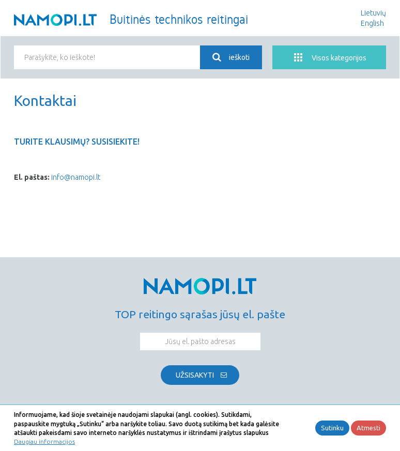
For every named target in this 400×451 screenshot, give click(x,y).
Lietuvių (373, 13)
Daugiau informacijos (44, 441)
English (372, 23)
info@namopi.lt (75, 177)
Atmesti (368, 427)
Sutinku (332, 427)
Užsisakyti (195, 375)
